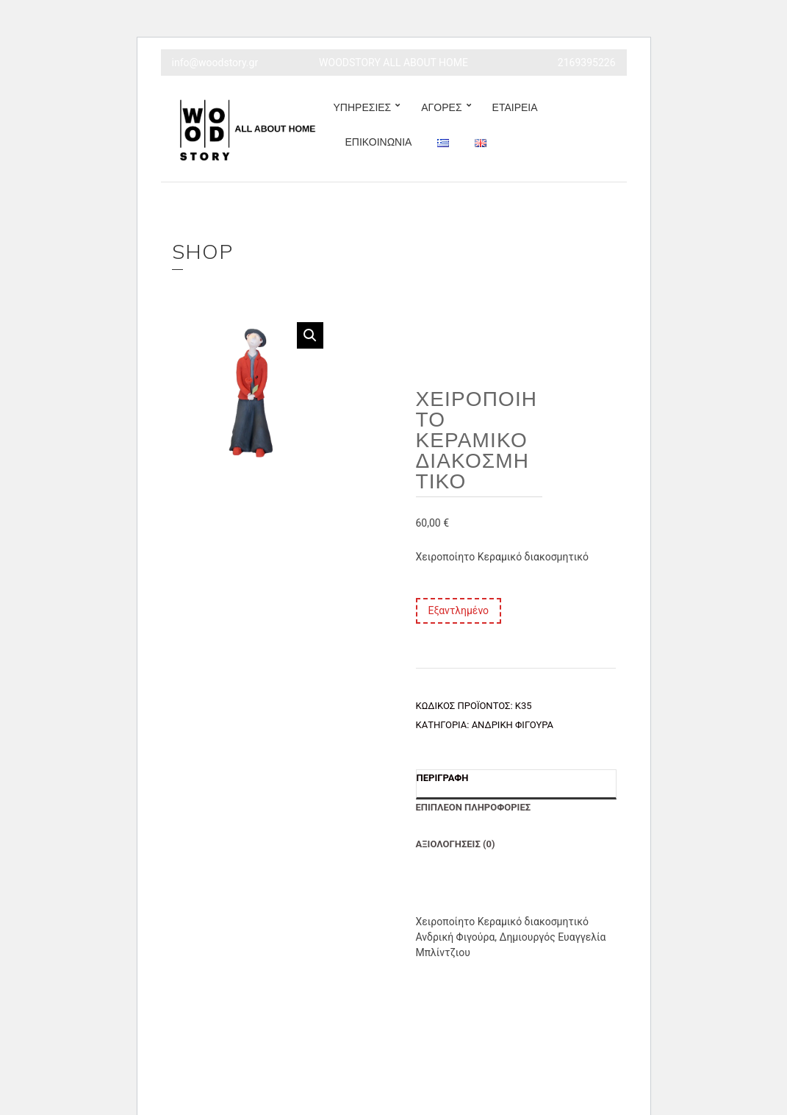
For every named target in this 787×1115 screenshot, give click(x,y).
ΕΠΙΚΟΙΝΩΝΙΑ (378, 142)
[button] (310, 335)
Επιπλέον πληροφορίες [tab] (473, 807)
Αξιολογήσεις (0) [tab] (455, 843)
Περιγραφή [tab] (443, 777)
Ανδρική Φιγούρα (512, 724)
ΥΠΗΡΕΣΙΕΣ (363, 107)
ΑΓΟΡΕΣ (441, 107)
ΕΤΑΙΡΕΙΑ (515, 107)
